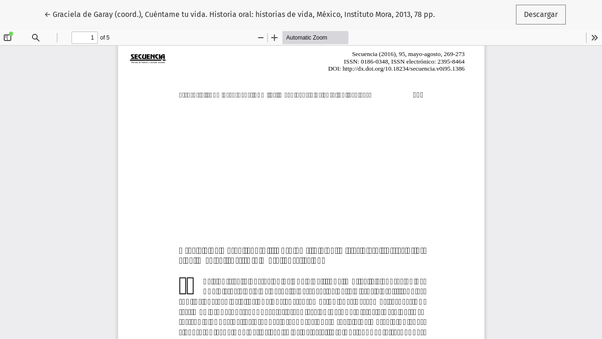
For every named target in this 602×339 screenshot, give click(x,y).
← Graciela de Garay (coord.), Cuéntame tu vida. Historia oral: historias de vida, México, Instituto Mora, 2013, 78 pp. (239, 13)
